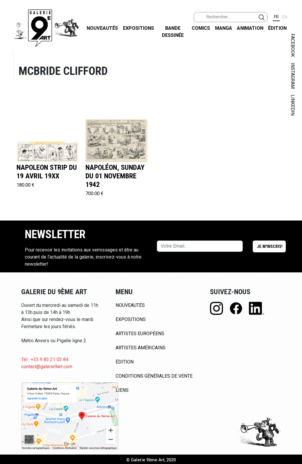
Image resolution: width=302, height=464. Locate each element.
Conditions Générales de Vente (154, 376)
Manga (223, 28)
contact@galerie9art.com (46, 366)
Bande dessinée (173, 31)
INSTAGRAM (293, 76)
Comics (201, 28)
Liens (122, 390)
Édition (277, 28)
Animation (250, 28)
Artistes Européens (140, 333)
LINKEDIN (293, 105)
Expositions (138, 28)
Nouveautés (102, 28)
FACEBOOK (293, 45)
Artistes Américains (140, 348)
